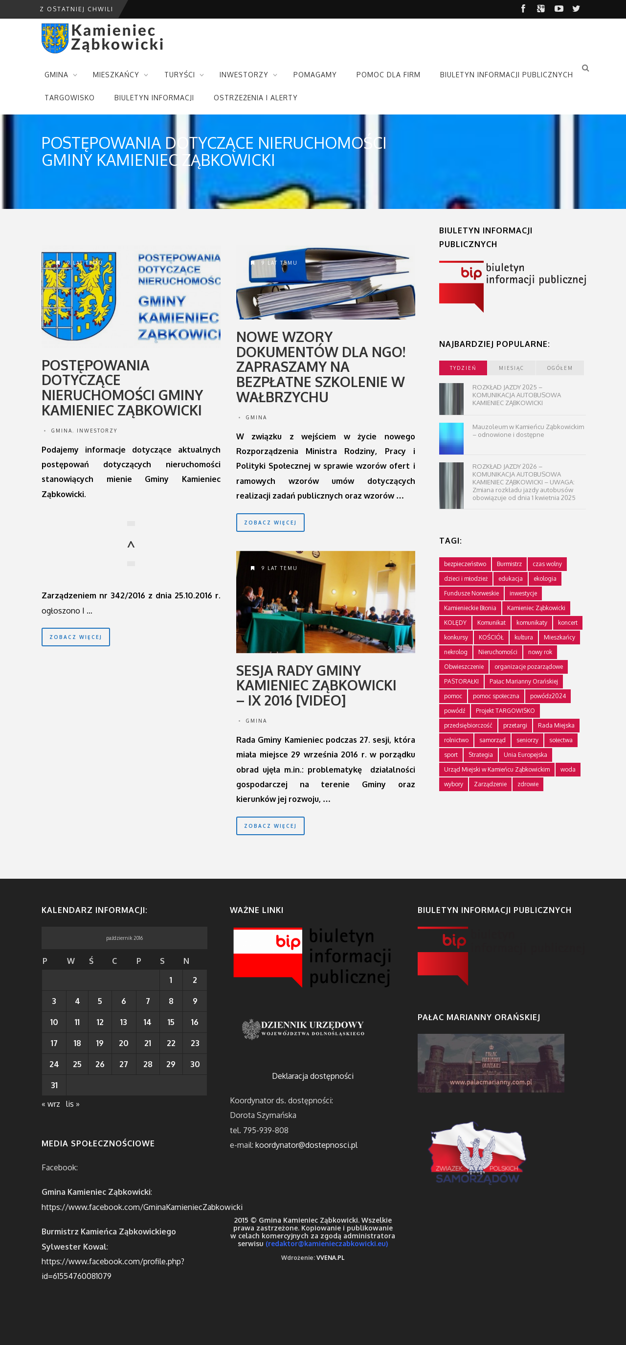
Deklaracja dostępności (313, 1076)
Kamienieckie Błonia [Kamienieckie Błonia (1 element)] (470, 608)
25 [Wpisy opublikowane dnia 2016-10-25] (77, 1064)
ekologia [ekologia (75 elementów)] (545, 578)
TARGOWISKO (70, 97)
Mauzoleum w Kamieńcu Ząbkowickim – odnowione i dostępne (528, 430)
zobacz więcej (75, 637)
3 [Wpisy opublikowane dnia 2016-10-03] (54, 1001)
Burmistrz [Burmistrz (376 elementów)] (509, 564)
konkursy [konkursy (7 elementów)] (456, 637)
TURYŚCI (179, 74)
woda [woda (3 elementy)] (568, 769)
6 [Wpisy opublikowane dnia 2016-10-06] (123, 1001)
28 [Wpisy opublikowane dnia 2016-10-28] (148, 1064)
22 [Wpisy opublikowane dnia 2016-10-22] (171, 1043)
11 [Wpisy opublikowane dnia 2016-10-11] (77, 1022)
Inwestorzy (97, 430)
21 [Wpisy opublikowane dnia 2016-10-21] (147, 1043)
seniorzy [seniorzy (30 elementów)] (527, 740)
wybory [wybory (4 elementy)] (453, 784)
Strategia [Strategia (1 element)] (481, 754)
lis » (73, 1104)
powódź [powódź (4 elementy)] (454, 710)
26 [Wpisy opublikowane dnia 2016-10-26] (100, 1064)
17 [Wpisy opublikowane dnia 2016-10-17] (54, 1043)
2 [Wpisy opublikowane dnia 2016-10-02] (195, 980)
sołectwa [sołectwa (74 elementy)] (561, 740)
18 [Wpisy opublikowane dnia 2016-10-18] (77, 1043)
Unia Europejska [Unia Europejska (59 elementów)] (525, 754)
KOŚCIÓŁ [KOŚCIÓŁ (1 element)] (491, 637)
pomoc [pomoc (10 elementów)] (453, 696)
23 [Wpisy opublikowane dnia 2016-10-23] (195, 1043)
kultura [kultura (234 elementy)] (523, 637)
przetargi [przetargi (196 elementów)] (515, 725)
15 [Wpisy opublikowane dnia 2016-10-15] (171, 1022)
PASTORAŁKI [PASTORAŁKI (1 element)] (461, 681)
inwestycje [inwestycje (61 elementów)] (523, 593)
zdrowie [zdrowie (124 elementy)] (527, 784)
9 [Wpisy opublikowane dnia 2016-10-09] (195, 1001)
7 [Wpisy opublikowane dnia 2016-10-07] (148, 1001)
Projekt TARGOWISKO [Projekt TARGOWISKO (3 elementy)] (505, 710)
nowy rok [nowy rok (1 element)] (540, 652)
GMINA (56, 74)
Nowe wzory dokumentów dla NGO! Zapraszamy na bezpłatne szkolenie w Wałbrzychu (320, 367)
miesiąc (511, 368)
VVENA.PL (330, 1257)
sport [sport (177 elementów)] (451, 754)
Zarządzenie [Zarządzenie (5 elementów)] (490, 784)
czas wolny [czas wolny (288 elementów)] (547, 564)
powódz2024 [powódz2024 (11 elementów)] (548, 696)
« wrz (51, 1104)
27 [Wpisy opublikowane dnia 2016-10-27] (123, 1064)
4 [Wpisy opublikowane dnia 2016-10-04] (77, 1001)
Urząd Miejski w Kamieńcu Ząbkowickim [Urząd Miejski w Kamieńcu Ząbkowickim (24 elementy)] (497, 769)
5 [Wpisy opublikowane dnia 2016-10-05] (100, 1001)
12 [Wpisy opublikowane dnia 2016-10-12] (100, 1022)
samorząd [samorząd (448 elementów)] (492, 740)
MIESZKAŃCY (116, 74)
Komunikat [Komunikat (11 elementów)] (491, 622)
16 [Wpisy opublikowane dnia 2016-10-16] (195, 1022)
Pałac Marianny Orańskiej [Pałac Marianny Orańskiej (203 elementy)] (524, 681)
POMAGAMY (315, 74)
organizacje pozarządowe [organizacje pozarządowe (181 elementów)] (528, 666)
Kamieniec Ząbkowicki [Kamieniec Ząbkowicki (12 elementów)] (536, 608)
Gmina (61, 430)
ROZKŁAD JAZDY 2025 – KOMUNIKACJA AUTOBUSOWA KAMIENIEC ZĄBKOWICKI (516, 395)
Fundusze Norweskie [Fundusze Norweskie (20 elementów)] (471, 593)
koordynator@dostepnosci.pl (306, 1145)
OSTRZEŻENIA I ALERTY (256, 97)
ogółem (560, 368)
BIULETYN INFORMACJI (154, 97)
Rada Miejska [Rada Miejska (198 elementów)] (556, 725)
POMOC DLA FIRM (389, 74)
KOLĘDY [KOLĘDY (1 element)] (455, 622)
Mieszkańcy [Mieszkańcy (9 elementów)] (559, 637)
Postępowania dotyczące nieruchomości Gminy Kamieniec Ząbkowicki (122, 387)
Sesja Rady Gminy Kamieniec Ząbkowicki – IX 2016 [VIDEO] (316, 685)
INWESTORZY (244, 74)
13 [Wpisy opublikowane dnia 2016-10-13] (123, 1022)
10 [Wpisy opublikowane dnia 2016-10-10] (54, 1022)
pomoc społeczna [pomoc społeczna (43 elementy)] (496, 696)
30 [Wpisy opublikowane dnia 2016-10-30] (195, 1064)
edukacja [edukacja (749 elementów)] (510, 578)
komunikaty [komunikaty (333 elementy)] (531, 622)
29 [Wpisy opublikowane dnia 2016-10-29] (171, 1064)
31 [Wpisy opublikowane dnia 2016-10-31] (54, 1085)
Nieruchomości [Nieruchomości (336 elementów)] (497, 652)
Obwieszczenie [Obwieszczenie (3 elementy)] (464, 666)
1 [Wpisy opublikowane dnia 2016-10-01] (171, 980)
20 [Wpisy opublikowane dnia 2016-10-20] (124, 1043)
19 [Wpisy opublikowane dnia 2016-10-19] (100, 1043)
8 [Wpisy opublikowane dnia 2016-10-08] (171, 1001)
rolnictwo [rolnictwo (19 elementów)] (456, 740)
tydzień (463, 368)
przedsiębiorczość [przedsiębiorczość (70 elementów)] (468, 725)
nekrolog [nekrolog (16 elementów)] (456, 652)
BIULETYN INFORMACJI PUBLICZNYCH (506, 74)
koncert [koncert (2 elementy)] (568, 622)
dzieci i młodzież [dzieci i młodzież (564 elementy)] (466, 578)
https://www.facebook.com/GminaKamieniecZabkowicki (142, 1207)
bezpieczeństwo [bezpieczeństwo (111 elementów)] (465, 564)
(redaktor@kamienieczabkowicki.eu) (327, 1243)
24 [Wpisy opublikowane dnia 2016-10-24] (54, 1064)
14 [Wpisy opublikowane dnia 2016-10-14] (148, 1022)
